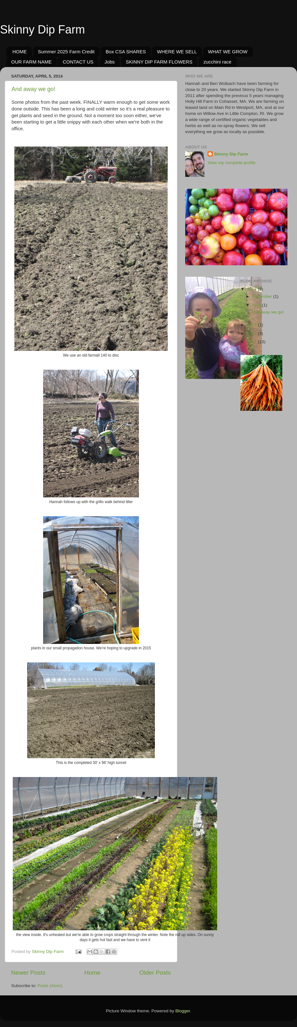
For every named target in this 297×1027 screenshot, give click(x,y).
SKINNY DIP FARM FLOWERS (159, 61)
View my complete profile (231, 162)
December (262, 296)
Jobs (109, 61)
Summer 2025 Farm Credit (66, 51)
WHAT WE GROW (228, 51)
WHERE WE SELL (177, 51)
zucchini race (217, 61)
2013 (252, 324)
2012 (252, 333)
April (257, 305)
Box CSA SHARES (126, 51)
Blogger (182, 1010)
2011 (252, 341)
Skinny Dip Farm (42, 29)
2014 (252, 289)
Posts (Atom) (50, 985)
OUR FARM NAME (31, 61)
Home (92, 972)
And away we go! (33, 89)
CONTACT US (78, 61)
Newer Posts (28, 972)
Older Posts (155, 972)
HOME (19, 51)
